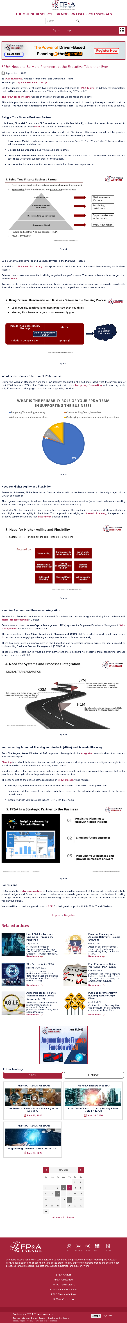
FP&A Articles (63, 1274)
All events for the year (63, 1217)
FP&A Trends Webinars (63, 1294)
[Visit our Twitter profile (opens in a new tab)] (87, 1248)
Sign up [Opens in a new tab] (56, 30)
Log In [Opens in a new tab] (56, 915)
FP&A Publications (63, 1279)
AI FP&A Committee (63, 1299)
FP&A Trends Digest (63, 1284)
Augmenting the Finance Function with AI (32, 1148)
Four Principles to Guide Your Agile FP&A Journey (102, 966)
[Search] (63, 21)
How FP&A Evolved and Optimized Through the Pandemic (40, 937)
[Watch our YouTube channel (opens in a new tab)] (97, 1248)
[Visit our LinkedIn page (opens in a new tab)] (78, 1248)
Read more (32, 956)
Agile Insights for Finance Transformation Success (41, 994)
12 (58, 1193)
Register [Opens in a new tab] (69, 915)
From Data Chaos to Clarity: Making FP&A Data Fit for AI (93, 1110)
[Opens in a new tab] (63, 1045)
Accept (96, 1315)
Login (69, 30)
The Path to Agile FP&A (40, 964)
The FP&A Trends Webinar (33, 1085)
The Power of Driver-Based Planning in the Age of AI (33, 1110)
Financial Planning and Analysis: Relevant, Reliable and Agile (104, 937)
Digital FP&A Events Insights (33, 82)
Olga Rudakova (13, 78)
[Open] (122, 30)
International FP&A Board (63, 1289)
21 (69, 1200)
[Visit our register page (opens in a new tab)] (69, 1248)
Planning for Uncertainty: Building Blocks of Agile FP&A (102, 995)
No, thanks (107, 1316)
